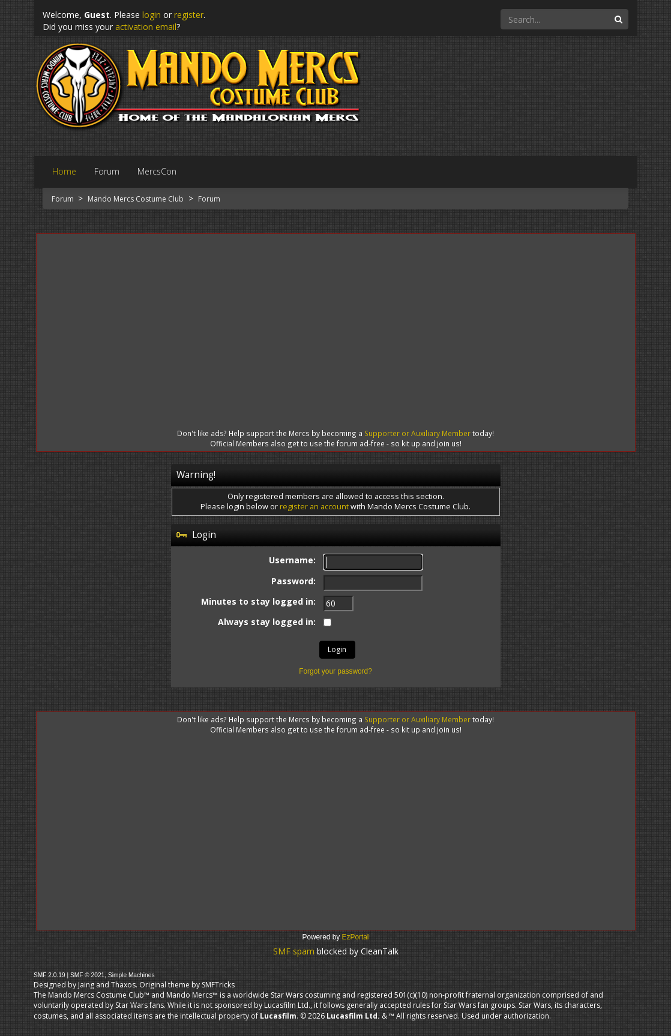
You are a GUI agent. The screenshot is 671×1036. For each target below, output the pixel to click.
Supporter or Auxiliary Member (417, 433)
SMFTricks (218, 985)
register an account (314, 507)
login (151, 14)
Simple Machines (131, 975)
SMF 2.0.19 (49, 975)
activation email (145, 26)
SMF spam (293, 951)
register (188, 14)
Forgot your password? (335, 671)
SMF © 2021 (87, 975)
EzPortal (355, 937)
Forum (64, 199)
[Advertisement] (336, 320)
